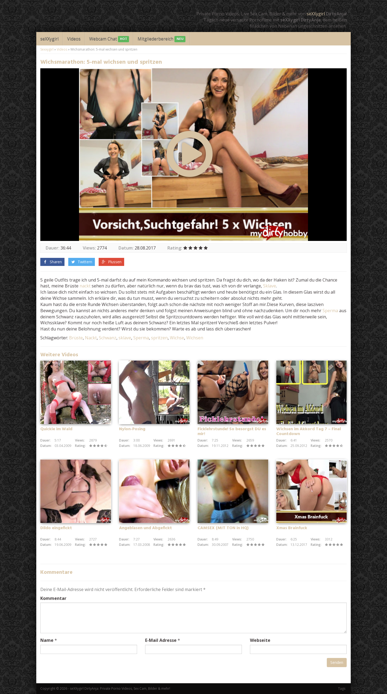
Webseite (260, 640)
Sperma (330, 311)
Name (46, 640)
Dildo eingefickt (56, 528)
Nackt (91, 338)
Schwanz (107, 338)
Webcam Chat (109, 39)
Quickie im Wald (56, 429)
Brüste (76, 338)
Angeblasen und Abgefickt (145, 528)
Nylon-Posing (132, 429)
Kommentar (53, 598)
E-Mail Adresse (161, 640)
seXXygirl (316, 14)
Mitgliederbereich (161, 39)
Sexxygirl (46, 49)
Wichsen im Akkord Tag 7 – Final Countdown (308, 431)
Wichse (177, 338)
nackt (85, 286)
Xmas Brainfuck (291, 528)
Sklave (269, 286)
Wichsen (194, 338)
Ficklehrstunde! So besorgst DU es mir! (232, 431)
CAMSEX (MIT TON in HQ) (223, 528)
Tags (341, 688)
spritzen (159, 338)
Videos (74, 39)
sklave (125, 338)
